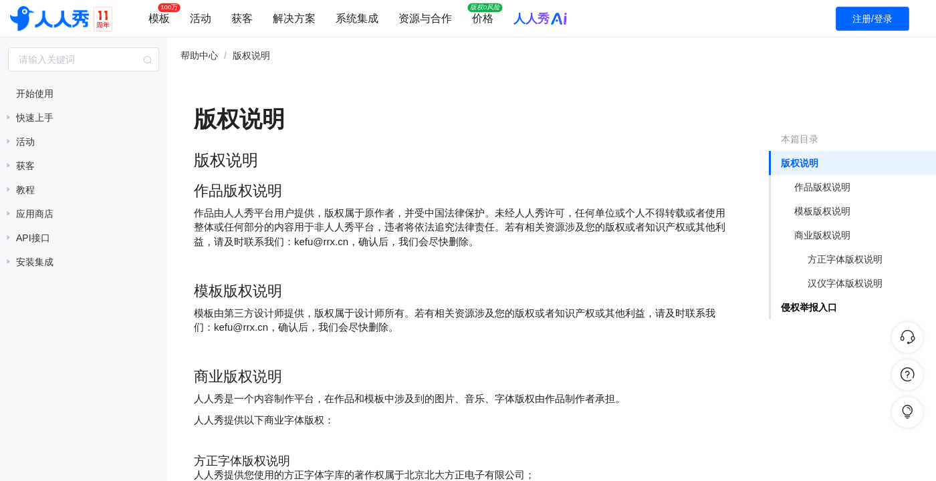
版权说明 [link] (251, 55)
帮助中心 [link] (199, 55)
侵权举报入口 (809, 307)
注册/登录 (872, 18)
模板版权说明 (822, 211)
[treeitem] (83, 94)
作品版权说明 (822, 187)
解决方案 (294, 18)
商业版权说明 (822, 235)
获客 (242, 18)
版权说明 (799, 163)
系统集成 (357, 18)
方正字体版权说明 (845, 259)
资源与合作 (425, 18)
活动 (200, 18)
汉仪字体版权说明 (845, 283)
